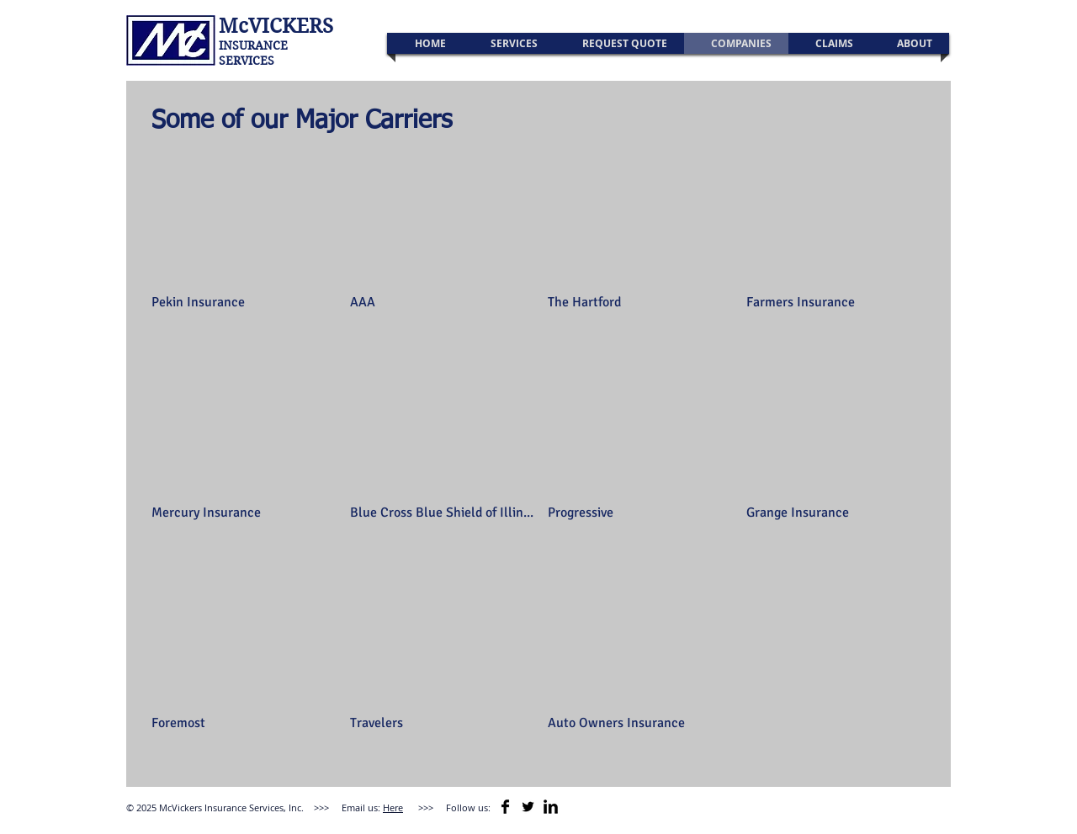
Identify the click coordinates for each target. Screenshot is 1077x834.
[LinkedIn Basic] (551, 806)
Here (393, 807)
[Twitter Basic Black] (528, 806)
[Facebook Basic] (505, 806)
